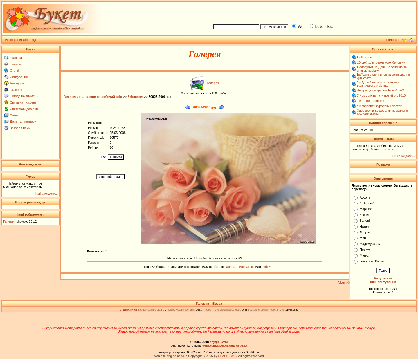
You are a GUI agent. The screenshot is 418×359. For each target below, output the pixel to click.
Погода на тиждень (24, 96)
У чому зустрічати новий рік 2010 (381, 95)
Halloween (364, 57)
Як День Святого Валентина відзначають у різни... (378, 83)
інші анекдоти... (46, 193)
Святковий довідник (24, 109)
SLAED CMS (227, 356)
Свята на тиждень (23, 102)
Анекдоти (17, 83)
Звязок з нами (20, 128)
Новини (15, 64)
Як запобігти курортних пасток (379, 106)
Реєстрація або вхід (20, 40)
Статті (14, 70)
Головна (16, 57)
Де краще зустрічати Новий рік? (380, 90)
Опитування (19, 77)
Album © (344, 282)
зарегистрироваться (240, 266)
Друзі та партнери (23, 121)
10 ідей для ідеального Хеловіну (381, 62)
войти (265, 266)
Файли (14, 115)
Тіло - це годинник (370, 100)
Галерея (16, 89)
